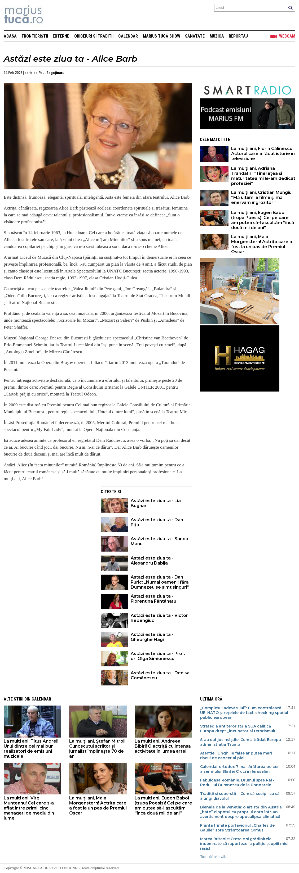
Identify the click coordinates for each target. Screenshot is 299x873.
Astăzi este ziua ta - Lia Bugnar (156, 503)
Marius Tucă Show (161, 36)
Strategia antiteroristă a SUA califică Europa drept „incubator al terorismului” (239, 728)
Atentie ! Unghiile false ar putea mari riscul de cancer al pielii (236, 755)
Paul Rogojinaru (51, 73)
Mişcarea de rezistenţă (52, 15)
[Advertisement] (48, 523)
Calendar (128, 36)
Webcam (287, 36)
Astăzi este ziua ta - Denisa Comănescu (160, 675)
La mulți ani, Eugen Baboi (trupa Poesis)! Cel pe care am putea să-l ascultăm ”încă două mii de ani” (262, 220)
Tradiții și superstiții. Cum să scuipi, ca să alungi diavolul (240, 796)
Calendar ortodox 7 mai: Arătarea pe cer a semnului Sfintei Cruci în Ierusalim (239, 769)
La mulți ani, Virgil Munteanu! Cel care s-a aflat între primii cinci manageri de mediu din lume (29, 808)
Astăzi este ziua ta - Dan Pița (157, 522)
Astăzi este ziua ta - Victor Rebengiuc (159, 618)
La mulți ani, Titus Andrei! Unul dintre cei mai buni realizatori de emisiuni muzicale (31, 749)
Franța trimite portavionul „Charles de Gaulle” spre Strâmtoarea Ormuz (237, 828)
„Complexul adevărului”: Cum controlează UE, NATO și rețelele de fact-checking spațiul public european (244, 713)
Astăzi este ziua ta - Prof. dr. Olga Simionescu (158, 656)
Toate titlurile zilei (213, 857)
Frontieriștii (35, 36)
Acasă (10, 36)
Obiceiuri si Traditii (93, 36)
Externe (61, 36)
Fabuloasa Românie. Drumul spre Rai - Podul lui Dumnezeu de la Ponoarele (237, 782)
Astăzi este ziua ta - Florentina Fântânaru (153, 599)
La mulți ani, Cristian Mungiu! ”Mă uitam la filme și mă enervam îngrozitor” (262, 197)
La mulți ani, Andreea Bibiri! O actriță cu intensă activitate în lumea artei (163, 746)
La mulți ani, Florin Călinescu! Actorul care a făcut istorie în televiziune (263, 153)
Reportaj (238, 36)
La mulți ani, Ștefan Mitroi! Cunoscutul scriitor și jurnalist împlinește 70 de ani (97, 749)
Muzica (217, 36)
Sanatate (195, 36)
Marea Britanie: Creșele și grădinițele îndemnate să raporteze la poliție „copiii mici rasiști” (244, 843)
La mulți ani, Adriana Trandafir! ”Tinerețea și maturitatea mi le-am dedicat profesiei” (263, 176)
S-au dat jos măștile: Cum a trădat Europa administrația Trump (240, 742)
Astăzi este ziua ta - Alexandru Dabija (152, 561)
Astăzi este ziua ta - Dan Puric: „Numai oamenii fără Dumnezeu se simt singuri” (160, 582)
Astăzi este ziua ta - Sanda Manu (159, 541)
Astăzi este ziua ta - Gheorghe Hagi (152, 637)
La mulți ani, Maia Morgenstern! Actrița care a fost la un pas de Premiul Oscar (261, 244)
